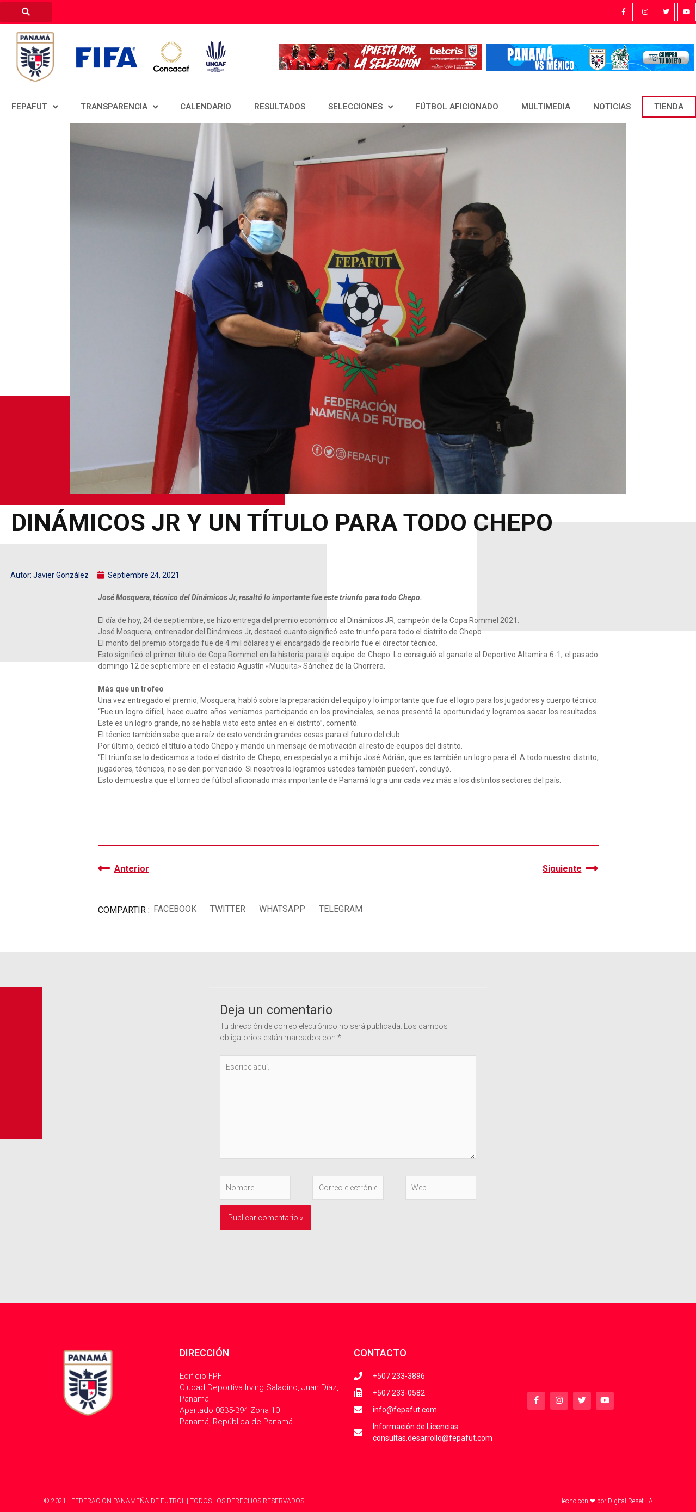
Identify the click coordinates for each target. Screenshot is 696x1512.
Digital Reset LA (630, 1501)
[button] (175, 909)
